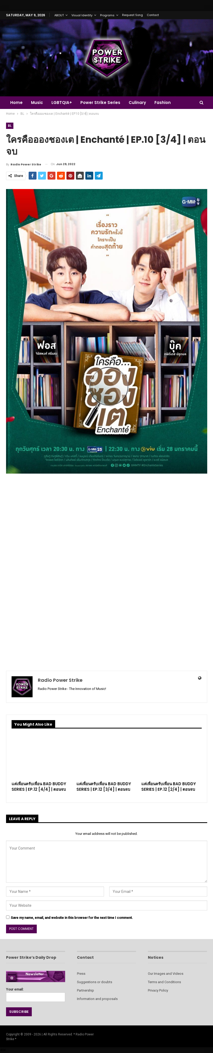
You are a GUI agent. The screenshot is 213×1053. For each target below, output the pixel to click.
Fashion (166, 102)
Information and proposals (97, 999)
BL (10, 125)
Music (38, 102)
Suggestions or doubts (94, 982)
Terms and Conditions (164, 982)
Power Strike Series (103, 102)
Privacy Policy (158, 990)
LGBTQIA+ (63, 102)
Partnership (85, 990)
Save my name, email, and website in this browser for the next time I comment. (72, 918)
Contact (153, 15)
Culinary (140, 102)
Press (81, 974)
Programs (107, 15)
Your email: (35, 993)
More (189, 102)
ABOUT (59, 15)
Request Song (132, 15)
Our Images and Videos (165, 974)
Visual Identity (81, 15)
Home (16, 102)
